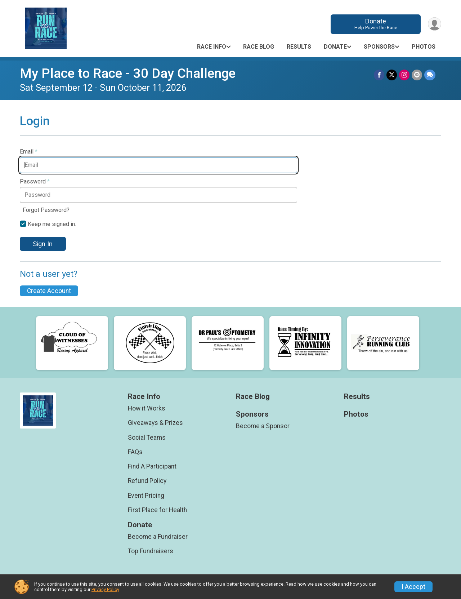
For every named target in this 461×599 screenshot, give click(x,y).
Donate (376, 24)
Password (35, 181)
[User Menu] (434, 24)
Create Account (49, 290)
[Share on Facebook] (379, 75)
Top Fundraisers (150, 551)
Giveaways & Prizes (155, 422)
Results (299, 46)
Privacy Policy (105, 589)
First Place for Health (157, 510)
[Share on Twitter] (391, 75)
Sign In (43, 244)
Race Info (211, 46)
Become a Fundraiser (158, 536)
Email (28, 151)
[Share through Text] (429, 75)
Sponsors (379, 46)
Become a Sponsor (263, 426)
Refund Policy (147, 480)
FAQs (135, 452)
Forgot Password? (46, 210)
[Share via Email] (417, 75)
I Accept (413, 586)
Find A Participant (152, 466)
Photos (423, 46)
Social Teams (147, 437)
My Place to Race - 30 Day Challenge (128, 73)
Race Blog (258, 46)
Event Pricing (146, 495)
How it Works (146, 408)
